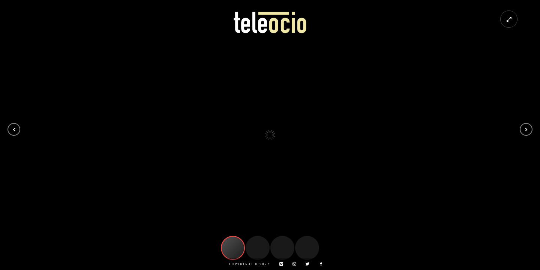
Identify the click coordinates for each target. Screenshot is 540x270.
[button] (14, 129)
